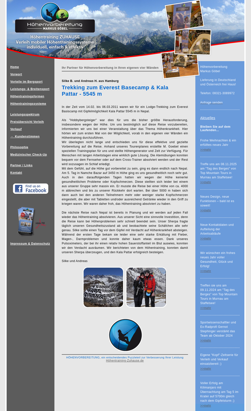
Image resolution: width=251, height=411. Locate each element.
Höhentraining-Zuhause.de (125, 360)
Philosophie (19, 147)
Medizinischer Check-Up (28, 154)
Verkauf (16, 129)
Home (14, 67)
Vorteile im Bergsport (26, 81)
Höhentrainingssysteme (28, 103)
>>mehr (205, 149)
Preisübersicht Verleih (27, 122)
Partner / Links (21, 165)
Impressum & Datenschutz (32, 180)
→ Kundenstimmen (25, 136)
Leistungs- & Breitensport (30, 89)
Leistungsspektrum (24, 114)
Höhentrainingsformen (27, 96)
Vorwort (16, 74)
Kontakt (16, 172)
